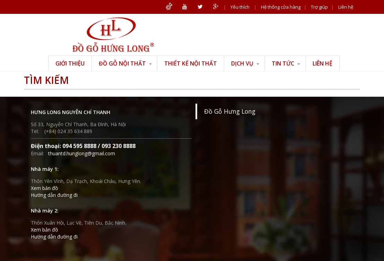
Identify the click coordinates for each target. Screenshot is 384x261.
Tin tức (286, 63)
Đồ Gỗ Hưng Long (229, 111)
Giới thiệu (70, 63)
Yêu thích (240, 7)
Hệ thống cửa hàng (280, 7)
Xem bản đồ (44, 188)
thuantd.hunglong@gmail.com (81, 153)
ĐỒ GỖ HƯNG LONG (113, 34)
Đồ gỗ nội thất (125, 63)
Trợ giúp (319, 7)
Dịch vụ (245, 63)
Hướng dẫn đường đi (54, 195)
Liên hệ (345, 7)
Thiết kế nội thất (190, 63)
